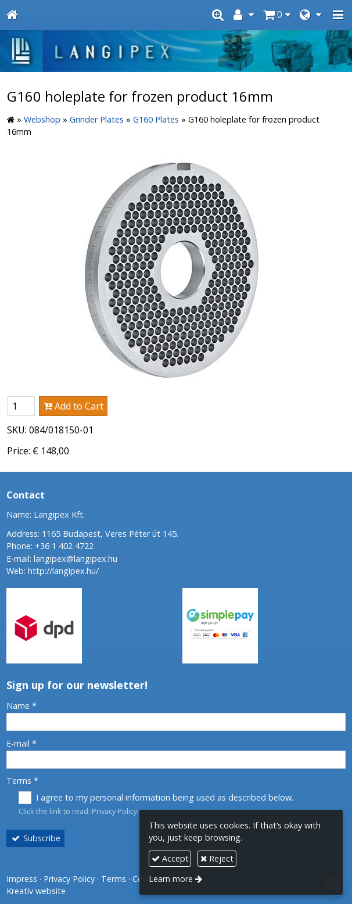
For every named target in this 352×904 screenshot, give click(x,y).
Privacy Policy (114, 811)
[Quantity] (21, 406)
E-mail (21, 743)
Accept (170, 858)
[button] (338, 15)
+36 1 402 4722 (64, 545)
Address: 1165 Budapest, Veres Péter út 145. (92, 533)
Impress (21, 878)
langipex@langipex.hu (75, 558)
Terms (22, 780)
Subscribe (35, 838)
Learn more (171, 878)
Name (21, 705)
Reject (217, 858)
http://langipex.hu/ (63, 570)
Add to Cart (73, 406)
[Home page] (12, 15)
